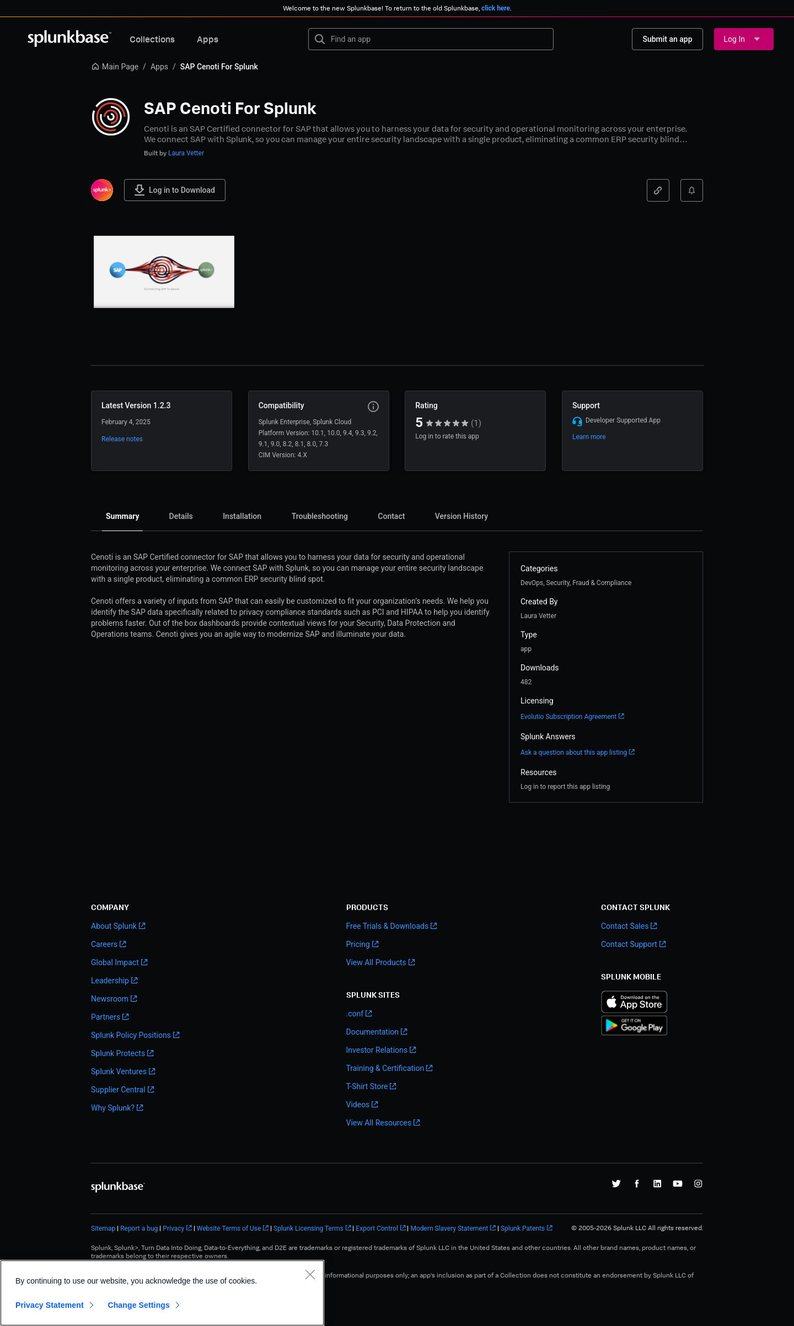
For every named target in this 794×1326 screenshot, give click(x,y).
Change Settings (139, 1305)
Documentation (372, 1031)
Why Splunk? (113, 1107)
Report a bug (139, 1228)
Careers (104, 944)
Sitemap (103, 1228)
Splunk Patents (523, 1228)
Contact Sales (624, 926)
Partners (105, 1017)
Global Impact (115, 962)
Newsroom (109, 998)
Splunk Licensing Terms (308, 1228)
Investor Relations (377, 1050)
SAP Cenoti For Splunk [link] (219, 66)
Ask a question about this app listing (574, 752)
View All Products (376, 962)
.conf (355, 1013)
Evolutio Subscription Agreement (568, 717)
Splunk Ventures (119, 1071)
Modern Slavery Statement (449, 1228)
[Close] (309, 1274)
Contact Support (629, 944)
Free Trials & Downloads (387, 926)
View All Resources (379, 1122)
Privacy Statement (49, 1305)
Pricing (358, 944)
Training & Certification (385, 1068)
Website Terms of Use (229, 1228)
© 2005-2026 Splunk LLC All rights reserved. (637, 1228)
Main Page (114, 66)
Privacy (173, 1228)
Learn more (589, 437)
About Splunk (114, 926)
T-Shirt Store (367, 1086)
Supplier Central (118, 1089)
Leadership (110, 980)
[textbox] (438, 39)
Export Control (377, 1228)
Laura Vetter (186, 153)
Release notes (122, 439)
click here (495, 8)
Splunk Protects (118, 1053)
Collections (152, 39)
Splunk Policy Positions (131, 1035)
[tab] (122, 516)
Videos (358, 1104)
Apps (207, 39)
